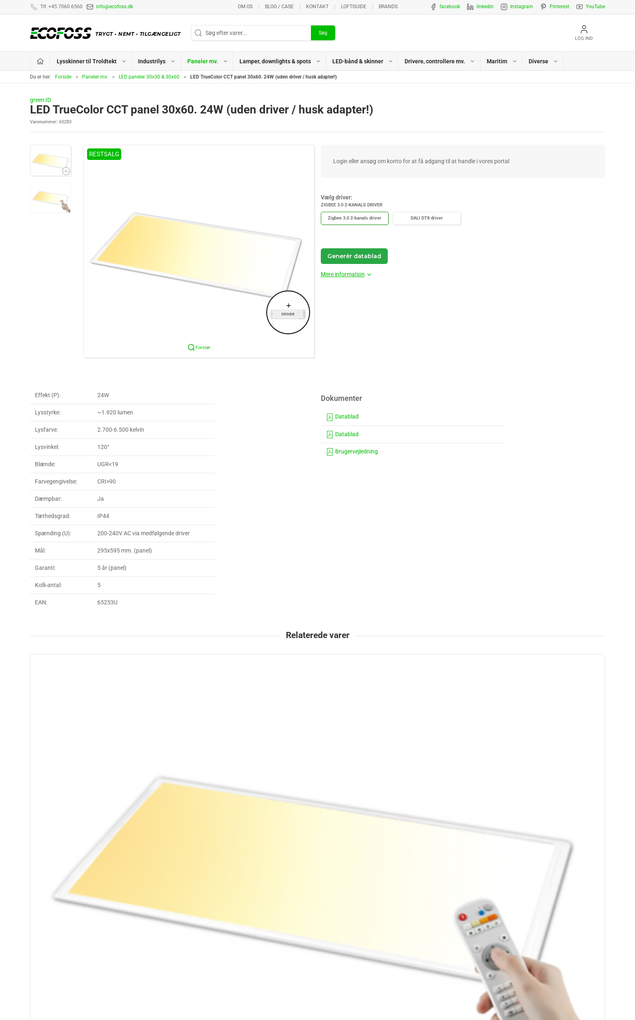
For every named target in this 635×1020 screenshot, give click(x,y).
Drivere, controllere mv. (350, 926)
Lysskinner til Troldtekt (350, 862)
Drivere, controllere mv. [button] (440, 61)
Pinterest (559, 6)
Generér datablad (354, 256)
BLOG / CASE (279, 6)
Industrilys (335, 875)
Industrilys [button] (157, 61)
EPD (327, 938)
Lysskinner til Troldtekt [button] (92, 61)
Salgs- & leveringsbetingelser (501, 900)
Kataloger (477, 926)
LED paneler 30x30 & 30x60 (149, 77)
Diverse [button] (544, 61)
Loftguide (353, 6)
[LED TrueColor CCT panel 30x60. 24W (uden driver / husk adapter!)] (85, 697)
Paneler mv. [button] (207, 61)
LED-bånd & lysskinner (350, 913)
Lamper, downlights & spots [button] (280, 61)
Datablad (342, 416)
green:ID (40, 100)
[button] (50, 160)
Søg (323, 33)
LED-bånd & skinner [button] (362, 61)
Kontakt (317, 6)
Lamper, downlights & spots (357, 900)
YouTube (595, 6)
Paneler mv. (95, 77)
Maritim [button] (502, 61)
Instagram (521, 6)
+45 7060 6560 (408, 994)
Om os (245, 6)
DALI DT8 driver (427, 218)
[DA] (107, 32)
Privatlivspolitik (484, 887)
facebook (449, 6)
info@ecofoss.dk (114, 6)
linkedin (485, 6)
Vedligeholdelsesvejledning (499, 913)
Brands (388, 6)
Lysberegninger (484, 862)
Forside (63, 77)
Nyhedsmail (480, 938)
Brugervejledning (352, 451)
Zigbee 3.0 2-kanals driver (354, 218)
